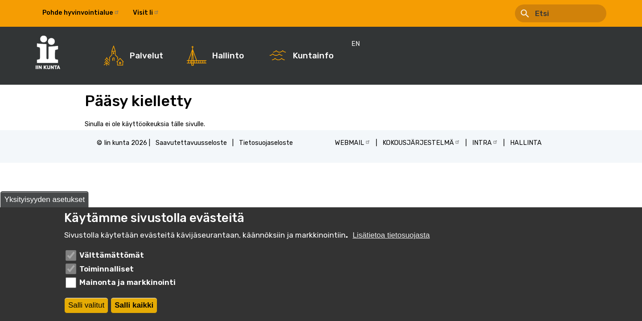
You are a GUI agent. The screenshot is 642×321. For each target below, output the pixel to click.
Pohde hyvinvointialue (80, 12)
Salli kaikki (134, 305)
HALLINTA (526, 143)
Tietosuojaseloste (266, 143)
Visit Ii (146, 12)
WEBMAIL (352, 142)
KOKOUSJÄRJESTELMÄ (421, 142)
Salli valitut (86, 305)
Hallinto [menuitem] (228, 56)
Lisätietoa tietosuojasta (391, 235)
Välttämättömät (111, 255)
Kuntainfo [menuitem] (313, 56)
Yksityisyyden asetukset (44, 199)
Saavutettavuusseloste (191, 143)
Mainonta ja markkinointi (127, 282)
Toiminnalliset (106, 268)
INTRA (485, 142)
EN (177, 12)
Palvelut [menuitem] (146, 56)
